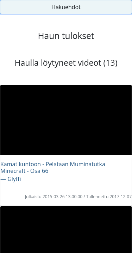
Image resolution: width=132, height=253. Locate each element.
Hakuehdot (66, 7)
